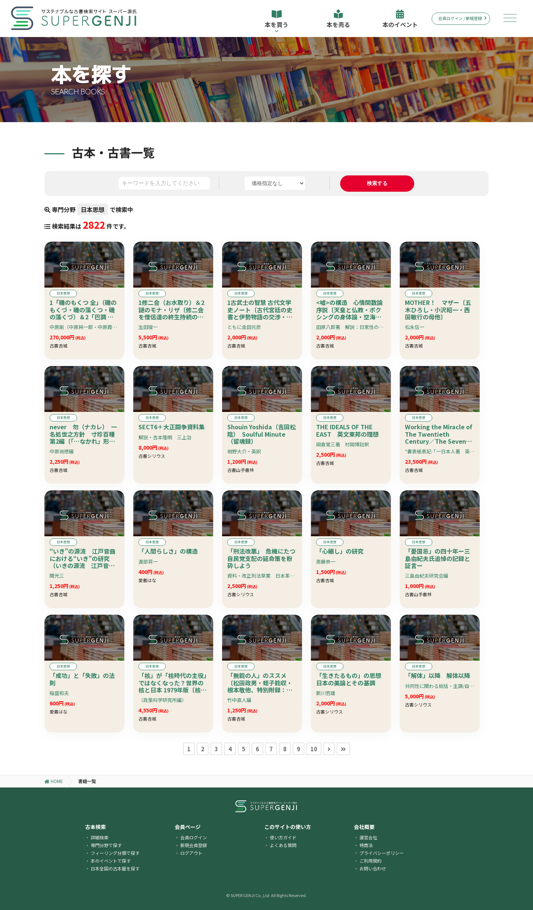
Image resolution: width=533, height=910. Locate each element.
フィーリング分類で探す (115, 853)
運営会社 (368, 837)
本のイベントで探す (111, 860)
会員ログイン (193, 837)
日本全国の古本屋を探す (115, 868)
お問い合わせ (372, 868)
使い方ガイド (283, 837)
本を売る (338, 19)
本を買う (277, 21)
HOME (53, 781)
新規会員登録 (193, 845)
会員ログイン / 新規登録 (462, 18)
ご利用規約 (370, 860)
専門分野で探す (106, 845)
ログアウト (191, 853)
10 (314, 749)
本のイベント (400, 19)
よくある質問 (283, 845)
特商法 (366, 845)
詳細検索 (99, 837)
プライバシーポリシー (381, 853)
